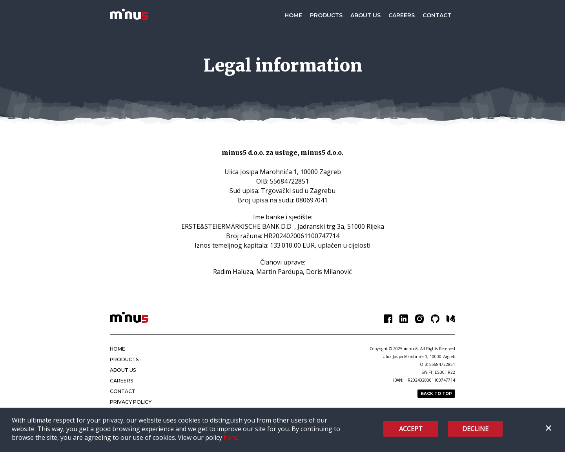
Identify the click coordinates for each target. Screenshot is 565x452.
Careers (401, 15)
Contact (437, 15)
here (230, 437)
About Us (365, 15)
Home (293, 15)
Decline (475, 428)
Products (326, 15)
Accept (411, 428)
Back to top (436, 393)
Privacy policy (130, 402)
